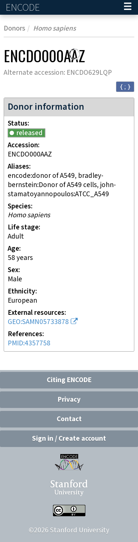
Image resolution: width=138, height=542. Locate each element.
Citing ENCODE (69, 380)
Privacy (69, 399)
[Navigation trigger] (127, 7)
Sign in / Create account (69, 438)
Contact (69, 419)
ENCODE (24, 7)
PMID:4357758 (29, 343)
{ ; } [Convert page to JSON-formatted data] (125, 86)
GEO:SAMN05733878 (38, 322)
